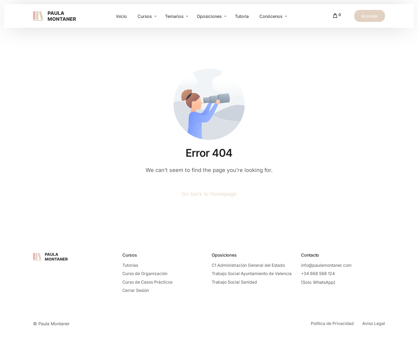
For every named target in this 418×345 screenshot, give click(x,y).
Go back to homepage (209, 194)
